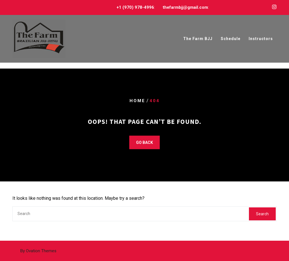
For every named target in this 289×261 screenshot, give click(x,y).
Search (262, 214)
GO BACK (144, 142)
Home (137, 100)
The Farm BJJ (198, 39)
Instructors (261, 39)
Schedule (230, 39)
